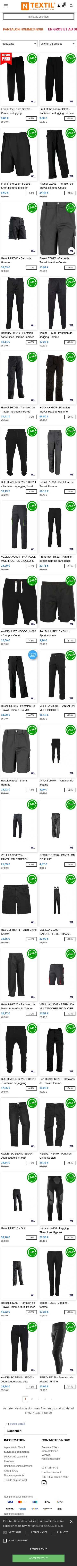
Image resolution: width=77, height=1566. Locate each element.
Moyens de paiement (15, 1456)
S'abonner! (14, 1431)
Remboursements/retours (18, 1466)
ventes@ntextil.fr (51, 1458)
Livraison (9, 1461)
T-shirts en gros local (15, 1480)
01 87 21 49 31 (50, 1467)
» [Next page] (51, 1399)
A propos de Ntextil (14, 1447)
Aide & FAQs (11, 1470)
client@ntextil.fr (50, 1451)
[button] (59, 5)
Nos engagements (14, 1475)
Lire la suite (57, 1525)
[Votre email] (35, 1423)
